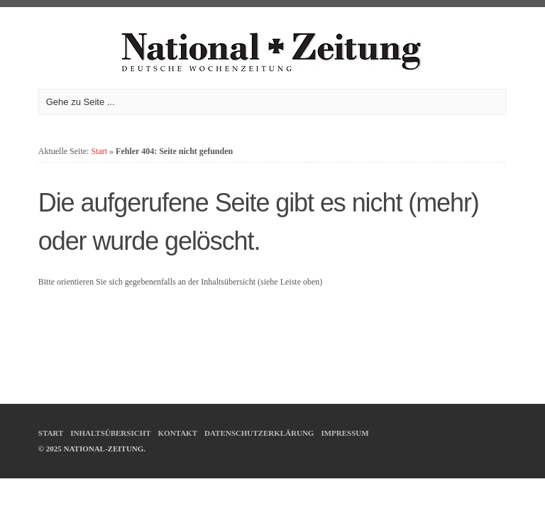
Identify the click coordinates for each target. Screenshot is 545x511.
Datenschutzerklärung (259, 433)
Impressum (344, 433)
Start (99, 151)
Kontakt (177, 433)
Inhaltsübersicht (110, 433)
